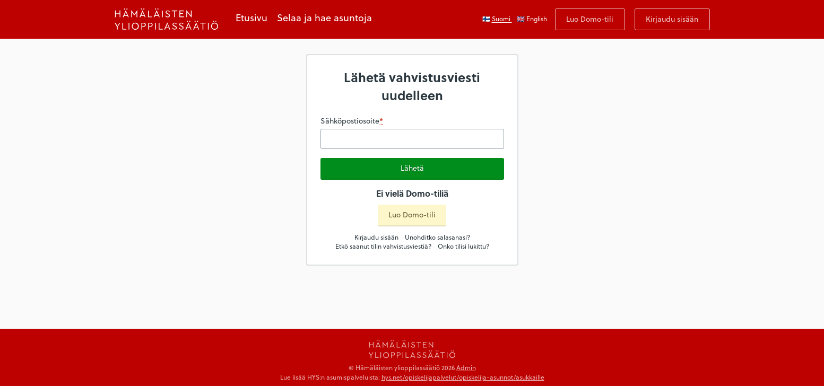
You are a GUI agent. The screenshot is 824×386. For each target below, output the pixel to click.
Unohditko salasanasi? (437, 237)
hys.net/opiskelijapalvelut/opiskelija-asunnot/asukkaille (462, 377)
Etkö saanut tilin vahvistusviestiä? (383, 246)
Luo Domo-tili (589, 18)
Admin (466, 367)
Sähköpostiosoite (351, 121)
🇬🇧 (532, 18)
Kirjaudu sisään (672, 18)
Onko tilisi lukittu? (463, 246)
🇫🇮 (497, 18)
